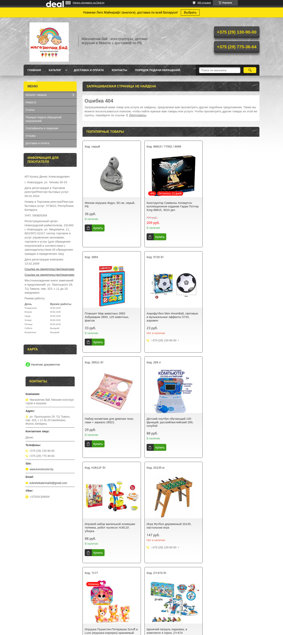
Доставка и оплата (89, 70)
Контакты (119, 70)
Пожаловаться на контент (170, 631)
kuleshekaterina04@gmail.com (48, 483)
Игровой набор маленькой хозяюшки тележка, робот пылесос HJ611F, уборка (110, 422)
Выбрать (190, 12)
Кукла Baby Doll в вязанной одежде (228, 606)
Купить (98, 228)
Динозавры (137, 115)
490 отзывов (204, 2)
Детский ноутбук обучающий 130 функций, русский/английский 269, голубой (228, 317)
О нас (32, 81)
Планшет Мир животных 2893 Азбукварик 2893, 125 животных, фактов (227, 206)
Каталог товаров (36, 94)
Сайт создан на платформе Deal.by (141, 627)
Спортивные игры (157, 597)
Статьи (30, 109)
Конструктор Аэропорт (40, 602)
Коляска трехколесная (220, 611)
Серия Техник (94, 607)
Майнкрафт (93, 612)
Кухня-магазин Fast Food (41, 612)
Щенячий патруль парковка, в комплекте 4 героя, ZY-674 (105, 525)
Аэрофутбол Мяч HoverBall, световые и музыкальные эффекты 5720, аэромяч (110, 317)
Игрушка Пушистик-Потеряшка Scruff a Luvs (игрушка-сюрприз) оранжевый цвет (230, 422)
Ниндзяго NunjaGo (97, 602)
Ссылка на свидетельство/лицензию (49, 269)
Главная (34, 70)
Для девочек (94, 597)
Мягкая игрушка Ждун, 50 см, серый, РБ (110, 204)
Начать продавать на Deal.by (88, 2)
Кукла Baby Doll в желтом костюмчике (230, 601)
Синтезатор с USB (37, 607)
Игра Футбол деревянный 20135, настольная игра (167, 420)
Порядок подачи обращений (157, 70)
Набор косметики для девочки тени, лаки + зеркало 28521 (169, 315)
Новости (31, 102)
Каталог (55, 70)
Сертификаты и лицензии (42, 128)
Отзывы (31, 135)
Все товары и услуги (170, 566)
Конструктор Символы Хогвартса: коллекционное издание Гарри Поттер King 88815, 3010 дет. (171, 206)
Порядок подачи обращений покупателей (44, 119)
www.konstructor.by (41, 469)
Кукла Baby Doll (35, 597)
